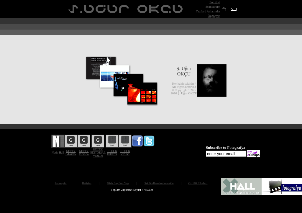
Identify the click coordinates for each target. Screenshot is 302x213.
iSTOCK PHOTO (112, 152)
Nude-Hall (58, 152)
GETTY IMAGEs (70, 152)
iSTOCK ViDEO (125, 152)
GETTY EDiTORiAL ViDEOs (98, 152)
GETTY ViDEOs (84, 152)
